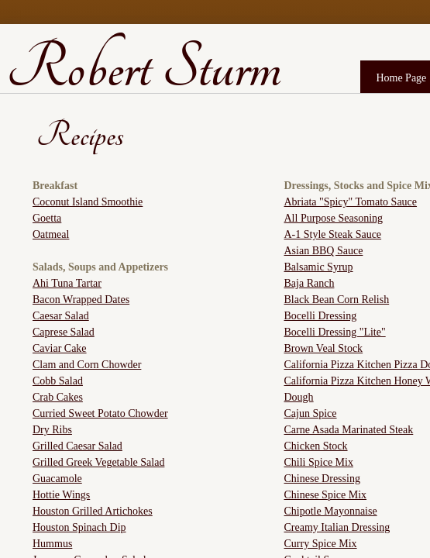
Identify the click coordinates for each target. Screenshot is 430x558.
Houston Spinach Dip (79, 527)
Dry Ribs (52, 430)
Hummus (52, 543)
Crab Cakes (58, 397)
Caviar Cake (60, 348)
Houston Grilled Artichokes (93, 511)
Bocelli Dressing (320, 316)
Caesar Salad (61, 316)
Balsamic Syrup (318, 267)
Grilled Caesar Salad (77, 446)
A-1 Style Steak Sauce (333, 234)
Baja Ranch (309, 283)
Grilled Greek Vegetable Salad (98, 462)
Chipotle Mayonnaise (330, 511)
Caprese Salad (64, 332)
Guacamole (57, 478)
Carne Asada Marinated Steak (349, 430)
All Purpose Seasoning (334, 218)
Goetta (47, 218)
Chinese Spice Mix (325, 495)
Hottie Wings (61, 495)
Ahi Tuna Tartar (67, 283)
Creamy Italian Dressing (337, 527)
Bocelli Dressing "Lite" (335, 332)
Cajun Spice (310, 413)
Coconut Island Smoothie (88, 202)
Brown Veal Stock (323, 348)
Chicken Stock (316, 446)
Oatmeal (51, 234)
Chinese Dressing (322, 478)
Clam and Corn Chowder (87, 364)
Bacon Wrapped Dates (81, 299)
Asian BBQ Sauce (323, 251)
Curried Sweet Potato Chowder (100, 413)
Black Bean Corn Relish (337, 299)
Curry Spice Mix (320, 543)
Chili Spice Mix (318, 462)
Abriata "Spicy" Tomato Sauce (351, 202)
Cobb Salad (58, 381)
